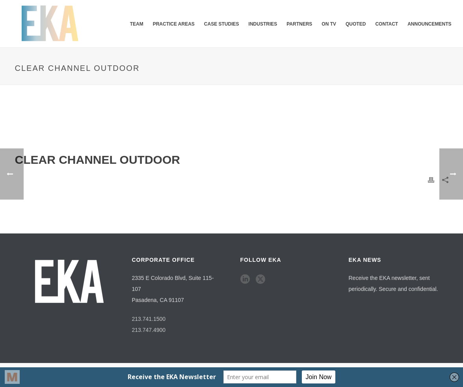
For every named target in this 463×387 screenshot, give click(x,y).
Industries (263, 24)
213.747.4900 (149, 330)
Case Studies (221, 24)
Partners (299, 24)
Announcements (429, 24)
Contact (386, 24)
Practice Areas (174, 24)
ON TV (329, 24)
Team (136, 24)
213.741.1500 (149, 319)
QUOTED (356, 24)
